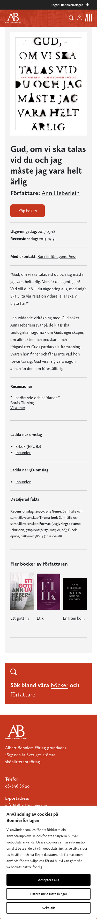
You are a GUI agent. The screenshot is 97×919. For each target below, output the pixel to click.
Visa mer (17, 407)
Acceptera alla (48, 880)
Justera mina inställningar (48, 894)
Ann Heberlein (61, 193)
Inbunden (23, 452)
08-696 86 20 (17, 786)
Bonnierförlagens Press (57, 256)
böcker (59, 685)
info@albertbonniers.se (26, 805)
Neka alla (49, 908)
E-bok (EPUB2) (28, 446)
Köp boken (27, 210)
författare (22, 694)
